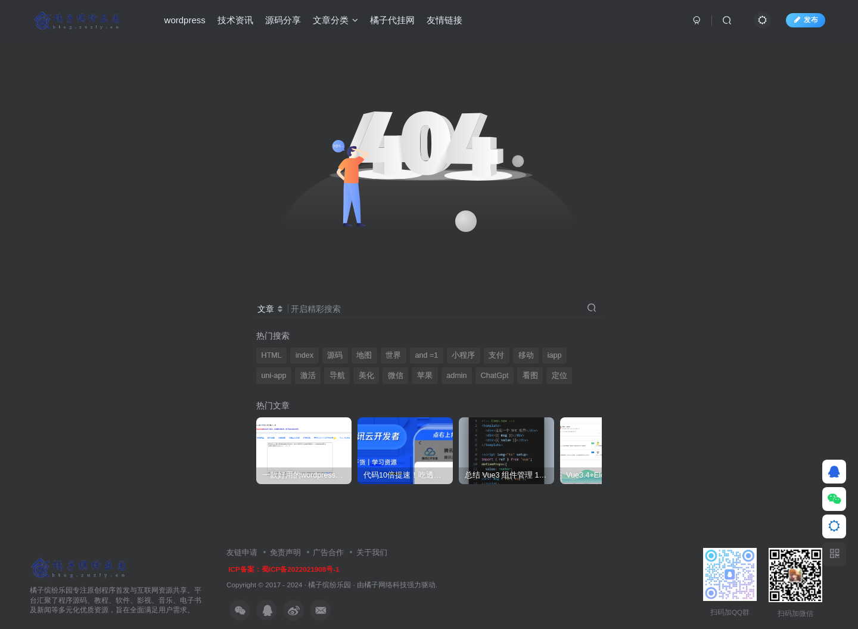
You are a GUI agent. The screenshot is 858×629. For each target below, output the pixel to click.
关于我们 (371, 552)
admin (456, 375)
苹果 (425, 375)
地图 (364, 355)
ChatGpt (495, 375)
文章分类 (335, 20)
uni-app (274, 375)
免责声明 (285, 552)
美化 (366, 375)
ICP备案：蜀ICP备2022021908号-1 (283, 569)
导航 (337, 375)
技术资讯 (235, 20)
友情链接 (444, 20)
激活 (308, 375)
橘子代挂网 (392, 20)
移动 (526, 355)
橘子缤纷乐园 (329, 584)
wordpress (185, 20)
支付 (496, 355)
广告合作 (328, 552)
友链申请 (241, 552)
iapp (555, 355)
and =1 (426, 355)
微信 (395, 375)
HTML (272, 355)
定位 (559, 375)
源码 (335, 355)
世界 (393, 355)
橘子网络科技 (385, 584)
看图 (530, 375)
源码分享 (283, 20)
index (304, 355)
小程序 (463, 355)
